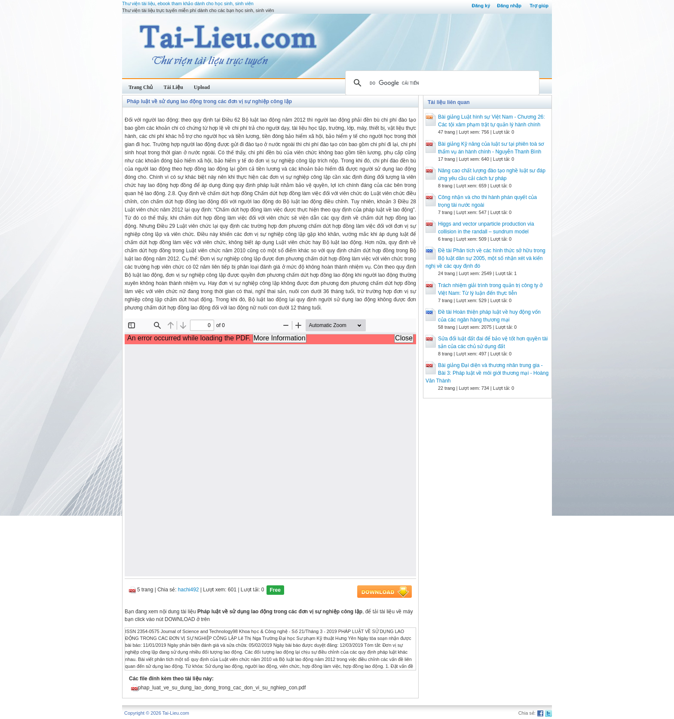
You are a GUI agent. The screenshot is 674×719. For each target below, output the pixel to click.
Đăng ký (481, 5)
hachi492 (188, 590)
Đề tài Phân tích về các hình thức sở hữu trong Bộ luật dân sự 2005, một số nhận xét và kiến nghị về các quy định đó (485, 258)
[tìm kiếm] (441, 83)
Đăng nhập (509, 5)
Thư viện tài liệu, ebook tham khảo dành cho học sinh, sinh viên (188, 3)
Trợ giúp (539, 5)
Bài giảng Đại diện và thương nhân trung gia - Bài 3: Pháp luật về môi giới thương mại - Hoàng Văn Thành (487, 373)
